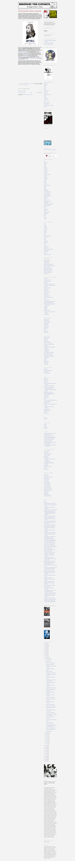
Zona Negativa (46, 314)
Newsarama (46, 465)
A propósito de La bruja (50, 664)
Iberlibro (45, 97)
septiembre (48, 731)
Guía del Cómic (46, 295)
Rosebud (45, 106)
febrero (47, 742)
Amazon (45, 87)
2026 (46, 643)
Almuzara (45, 167)
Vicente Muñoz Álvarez (48, 495)
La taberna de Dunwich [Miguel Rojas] (50, 400)
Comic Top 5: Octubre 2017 (50, 662)
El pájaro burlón (46, 457)
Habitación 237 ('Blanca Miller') (49, 544)
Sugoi (45, 253)
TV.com (45, 419)
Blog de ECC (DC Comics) (48, 264)
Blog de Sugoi (46, 273)
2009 (46, 756)
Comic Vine (46, 452)
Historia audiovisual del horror (51, 687)
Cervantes (45, 91)
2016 (46, 745)
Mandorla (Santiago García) (48, 302)
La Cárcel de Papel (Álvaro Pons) (49, 301)
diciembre (48, 658)
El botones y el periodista (50, 704)
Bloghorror (46, 379)
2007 (46, 759)
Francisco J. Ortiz (47, 35)
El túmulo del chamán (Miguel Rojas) (50, 532)
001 (44, 223)
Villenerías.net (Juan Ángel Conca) (50, 599)
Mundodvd (46, 427)
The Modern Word (47, 373)
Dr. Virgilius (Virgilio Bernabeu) (49, 517)
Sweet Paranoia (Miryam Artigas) (49, 585)
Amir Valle (45, 474)
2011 (46, 753)
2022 (46, 649)
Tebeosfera (46, 307)
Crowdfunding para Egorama (51, 672)
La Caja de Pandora (47, 461)
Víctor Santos (46, 332)
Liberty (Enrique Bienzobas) (48, 557)
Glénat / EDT (46, 237)
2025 (46, 644)
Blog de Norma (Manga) (48, 269)
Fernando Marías (47, 482)
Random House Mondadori (48, 249)
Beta (45, 89)
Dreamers (45, 93)
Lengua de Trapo (47, 193)
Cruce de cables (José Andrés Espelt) (50, 509)
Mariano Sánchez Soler (48, 489)
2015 (46, 747)
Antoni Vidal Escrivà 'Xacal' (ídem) (50, 503)
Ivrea (45, 238)
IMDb (45, 398)
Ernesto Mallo (46, 481)
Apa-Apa (45, 226)
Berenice (45, 175)
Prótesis (45, 360)
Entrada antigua (39, 92)
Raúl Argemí (46, 493)
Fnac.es (45, 95)
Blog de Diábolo (46, 261)
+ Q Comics (46, 278)
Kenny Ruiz (46, 324)
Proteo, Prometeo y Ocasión (48, 105)
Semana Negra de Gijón (48, 441)
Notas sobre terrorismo (48, 466)
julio (47, 734)
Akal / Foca (46, 162)
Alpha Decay (46, 169)
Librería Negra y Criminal (48, 353)
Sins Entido (46, 251)
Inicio (31, 92)
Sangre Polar (46, 362)
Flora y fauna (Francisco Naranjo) (49, 542)
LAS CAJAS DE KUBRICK (48, 44)
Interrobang (46, 345)
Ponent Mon (46, 247)
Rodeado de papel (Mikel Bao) (49, 581)
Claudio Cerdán (46, 479)
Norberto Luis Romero (47, 490)
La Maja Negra (46, 350)
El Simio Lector (46, 371)
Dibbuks (45, 231)
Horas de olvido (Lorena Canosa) (49, 545)
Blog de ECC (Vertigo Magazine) (49, 265)
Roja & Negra (46, 361)
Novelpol (45, 358)
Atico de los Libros (47, 174)
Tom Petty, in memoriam (50, 723)
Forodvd (45, 424)
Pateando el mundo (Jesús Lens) (49, 571)
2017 (46, 657)
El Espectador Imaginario (48, 392)
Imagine (45, 189)
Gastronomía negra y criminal (49, 344)
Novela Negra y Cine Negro (48, 354)
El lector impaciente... (47, 287)
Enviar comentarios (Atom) (27, 94)
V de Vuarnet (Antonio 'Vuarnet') (49, 597)
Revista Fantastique (47, 410)
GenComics (46, 293)
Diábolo (45, 230)
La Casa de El (46, 299)
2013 (46, 750)
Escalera (45, 183)
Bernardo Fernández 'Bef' (48, 477)
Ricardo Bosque (46, 494)
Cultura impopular (47, 455)
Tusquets (45, 218)
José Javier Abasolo (47, 485)
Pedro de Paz (46, 491)
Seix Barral (46, 213)
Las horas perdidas (47, 401)
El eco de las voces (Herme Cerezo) (50, 521)
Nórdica (45, 198)
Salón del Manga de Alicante (49, 439)
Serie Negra (46, 364)
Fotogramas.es (46, 397)
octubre (47, 661)
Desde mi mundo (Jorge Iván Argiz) (50, 515)
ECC (45, 234)
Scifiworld (45, 411)
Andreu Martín (46, 475)
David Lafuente (46, 319)
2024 (46, 646)
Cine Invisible (46, 380)
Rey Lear (45, 206)
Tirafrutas (45, 309)
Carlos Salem (46, 478)
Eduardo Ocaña (46, 320)
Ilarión (45, 187)
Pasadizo (45, 468)
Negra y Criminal (47, 102)
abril (47, 739)
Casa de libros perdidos (48, 370)
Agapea (45, 85)
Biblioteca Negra (47, 337)
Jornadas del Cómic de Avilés (49, 435)
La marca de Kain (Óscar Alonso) (49, 552)
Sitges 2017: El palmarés (50, 697)
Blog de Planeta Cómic (48, 272)
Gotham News (46, 294)
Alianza (45, 165)
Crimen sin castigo (49, 722)
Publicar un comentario (22, 90)
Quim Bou (45, 328)
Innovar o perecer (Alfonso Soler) (49, 549)
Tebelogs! (45, 306)
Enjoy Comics (46, 289)
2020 (46, 652)
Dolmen (45, 233)
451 (44, 161)
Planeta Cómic (46, 246)
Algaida (45, 163)
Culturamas (46, 456)
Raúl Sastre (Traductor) (48, 577)
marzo (47, 740)
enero (47, 743)
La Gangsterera (46, 349)
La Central (45, 98)
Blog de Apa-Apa (47, 260)
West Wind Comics (47, 254)
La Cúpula (45, 241)
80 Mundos (46, 83)
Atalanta (45, 173)
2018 (46, 655)
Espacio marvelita (47, 291)
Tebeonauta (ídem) (47, 586)
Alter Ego (45, 502)
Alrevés (45, 170)
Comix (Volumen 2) (47, 281)
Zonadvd (45, 428)
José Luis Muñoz (47, 486)
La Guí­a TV (46, 418)
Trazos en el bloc (47, 310)
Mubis (45, 425)
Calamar (45, 177)
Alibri (45, 86)
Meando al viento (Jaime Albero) (49, 561)
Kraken (45, 239)
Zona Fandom (46, 469)
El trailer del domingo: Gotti (50, 729)
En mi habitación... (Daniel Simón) (49, 536)
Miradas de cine (46, 402)
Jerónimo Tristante (47, 483)
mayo (47, 737)
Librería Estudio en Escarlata (49, 352)
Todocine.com (46, 413)
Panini (45, 245)
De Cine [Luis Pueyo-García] (49, 385)
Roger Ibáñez (46, 331)
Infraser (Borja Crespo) (48, 548)
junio (47, 736)
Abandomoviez (46, 378)
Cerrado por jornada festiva (50, 705)
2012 (46, 751)
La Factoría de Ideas (47, 191)
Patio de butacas (47, 409)
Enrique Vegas (46, 323)
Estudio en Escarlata (47, 94)
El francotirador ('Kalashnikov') (49, 526)
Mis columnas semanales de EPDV (50, 149)
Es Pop (45, 182)
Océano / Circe (46, 199)
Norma (45, 243)
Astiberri (45, 227)
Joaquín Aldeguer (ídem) (48, 550)
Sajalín (45, 210)
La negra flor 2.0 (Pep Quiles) (49, 553)
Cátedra (45, 179)
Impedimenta (46, 190)
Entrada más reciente (21, 92)
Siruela (45, 214)
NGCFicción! (46, 197)
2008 (46, 757)
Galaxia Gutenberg (47, 185)
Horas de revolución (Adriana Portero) (50, 546)
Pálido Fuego (46, 202)
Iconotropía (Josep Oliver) (48, 297)
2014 (46, 748)
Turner (45, 217)
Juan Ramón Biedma (47, 487)
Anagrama (45, 171)
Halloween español (49, 671)
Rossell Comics (46, 250)
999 (44, 500)
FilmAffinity (46, 396)
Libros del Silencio (47, 194)
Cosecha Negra (46, 341)
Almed (45, 166)
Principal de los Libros (47, 201)
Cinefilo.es (46, 382)
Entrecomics (46, 290)
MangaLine (46, 242)
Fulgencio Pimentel (47, 235)
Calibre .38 (46, 340)
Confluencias (46, 178)
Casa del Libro (46, 90)
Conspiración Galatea (47, 453)
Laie (44, 101)
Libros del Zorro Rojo (47, 195)
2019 (46, 654)
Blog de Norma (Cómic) (48, 268)
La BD (45, 298)
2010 (46, 754)
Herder (45, 186)
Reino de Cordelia (47, 205)
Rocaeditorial (46, 209)
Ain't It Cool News (47, 451)
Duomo (45, 181)
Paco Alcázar (46, 327)
